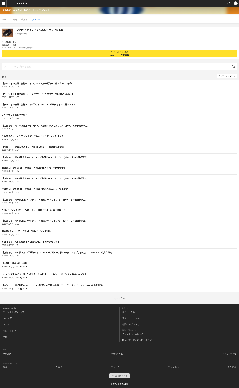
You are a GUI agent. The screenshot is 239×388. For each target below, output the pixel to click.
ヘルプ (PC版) (229, 353)
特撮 (5, 337)
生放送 (24, 19)
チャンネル (173, 367)
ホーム (5, 19)
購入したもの (128, 312)
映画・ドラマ (9, 331)
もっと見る (119, 298)
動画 (15, 19)
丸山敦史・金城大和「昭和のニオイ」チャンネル (25, 10)
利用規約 (7, 353)
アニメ (6, 324)
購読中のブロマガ (130, 324)
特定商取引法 (117, 353)
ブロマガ (36, 19)
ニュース (115, 367)
